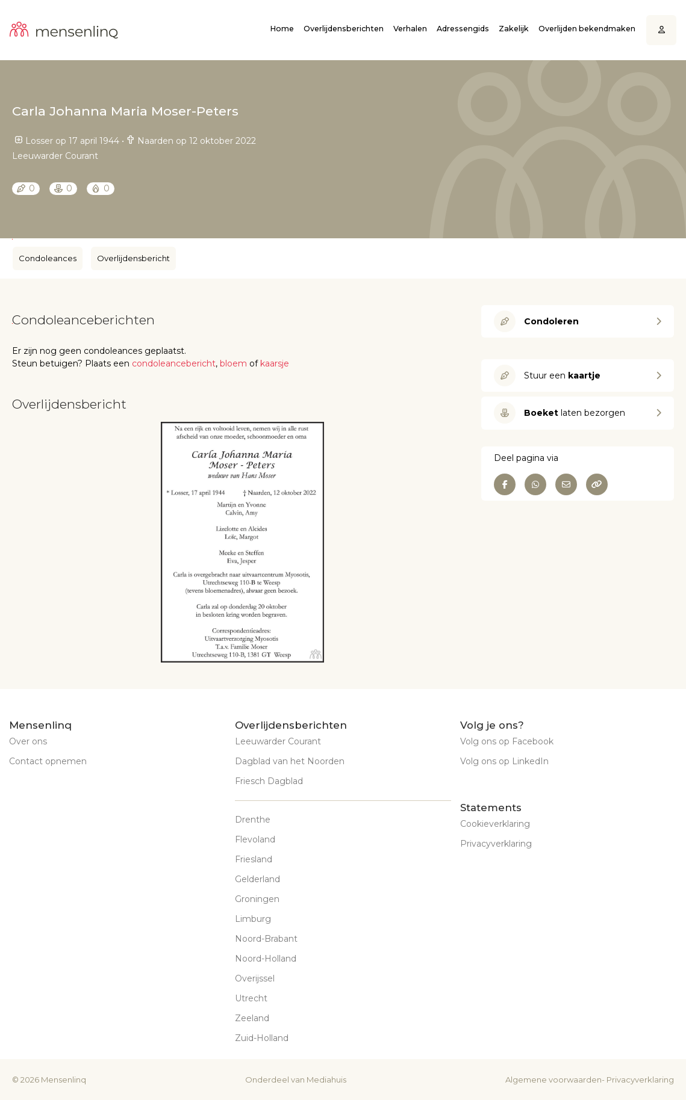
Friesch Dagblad (269, 781)
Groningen (257, 899)
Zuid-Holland (261, 1038)
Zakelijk (514, 28)
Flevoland (255, 839)
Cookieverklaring (495, 823)
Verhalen (410, 28)
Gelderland (257, 879)
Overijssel (255, 978)
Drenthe (252, 819)
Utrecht (251, 998)
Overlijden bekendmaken (586, 28)
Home (282, 28)
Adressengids (463, 28)
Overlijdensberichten (344, 28)
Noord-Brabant (266, 938)
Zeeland (252, 1018)
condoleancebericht (174, 363)
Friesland (253, 859)
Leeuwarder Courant (278, 741)
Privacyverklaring (496, 843)
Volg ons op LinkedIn (504, 761)
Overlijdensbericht (133, 258)
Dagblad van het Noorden (290, 761)
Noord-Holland (265, 958)
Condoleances (47, 258)
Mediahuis (326, 1079)
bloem (233, 363)
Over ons (28, 741)
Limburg (253, 918)
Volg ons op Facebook (506, 741)
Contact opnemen (48, 761)
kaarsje (274, 363)
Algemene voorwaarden (553, 1079)
